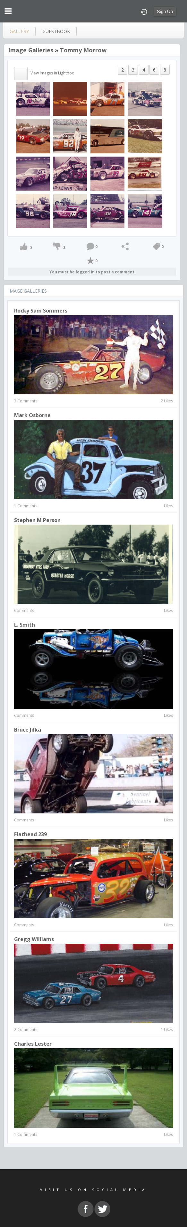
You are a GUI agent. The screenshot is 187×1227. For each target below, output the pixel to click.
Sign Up (165, 11)
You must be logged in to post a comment (91, 272)
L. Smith (24, 624)
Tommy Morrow (83, 50)
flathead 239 (30, 834)
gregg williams (34, 939)
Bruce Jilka (27, 729)
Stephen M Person (37, 520)
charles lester (33, 1043)
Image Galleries (30, 50)
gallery (19, 31)
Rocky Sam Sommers (40, 310)
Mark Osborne (32, 415)
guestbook (56, 31)
